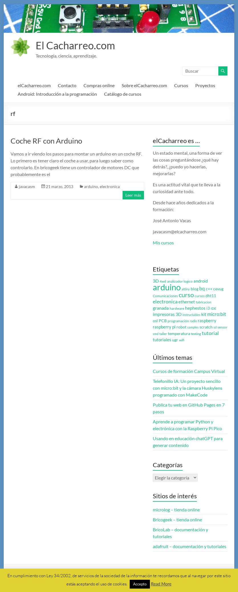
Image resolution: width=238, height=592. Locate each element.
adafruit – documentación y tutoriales (189, 546)
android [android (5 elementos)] (201, 281)
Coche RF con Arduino (46, 140)
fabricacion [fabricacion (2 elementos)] (203, 302)
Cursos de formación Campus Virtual (189, 371)
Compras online (99, 85)
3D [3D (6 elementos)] (156, 280)
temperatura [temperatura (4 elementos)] (179, 333)
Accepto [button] (140, 584)
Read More (161, 583)
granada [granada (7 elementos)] (161, 308)
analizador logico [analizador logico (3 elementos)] (180, 281)
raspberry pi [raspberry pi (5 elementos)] (164, 326)
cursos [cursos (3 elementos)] (200, 296)
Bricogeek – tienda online (177, 519)
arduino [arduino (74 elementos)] (167, 287)
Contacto (67, 85)
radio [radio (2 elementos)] (193, 321)
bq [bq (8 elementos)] (202, 288)
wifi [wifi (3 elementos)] (181, 340)
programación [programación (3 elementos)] (178, 321)
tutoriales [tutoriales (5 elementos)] (162, 339)
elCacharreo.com (34, 85)
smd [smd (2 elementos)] (155, 334)
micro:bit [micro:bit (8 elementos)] (216, 314)
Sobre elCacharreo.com (144, 85)
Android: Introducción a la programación (57, 94)
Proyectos (205, 85)
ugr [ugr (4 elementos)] (175, 340)
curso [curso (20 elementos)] (186, 295)
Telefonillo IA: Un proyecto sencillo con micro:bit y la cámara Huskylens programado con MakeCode (187, 387)
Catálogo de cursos (122, 94)
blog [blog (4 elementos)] (194, 289)
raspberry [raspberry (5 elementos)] (207, 320)
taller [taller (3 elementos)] (163, 334)
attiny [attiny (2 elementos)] (186, 289)
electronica (110, 186)
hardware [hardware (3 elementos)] (177, 308)
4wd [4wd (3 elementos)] (163, 281)
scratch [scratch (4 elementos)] (206, 327)
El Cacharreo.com (75, 45)
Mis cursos (163, 242)
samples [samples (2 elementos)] (193, 327)
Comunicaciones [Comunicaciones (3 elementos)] (165, 296)
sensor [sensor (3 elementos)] (222, 327)
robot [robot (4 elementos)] (181, 327)
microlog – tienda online (176, 509)
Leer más (133, 195)
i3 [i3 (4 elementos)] (208, 308)
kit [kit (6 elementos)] (203, 314)
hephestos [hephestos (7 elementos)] (195, 308)
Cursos (181, 85)
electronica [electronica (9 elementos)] (165, 302)
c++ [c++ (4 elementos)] (209, 289)
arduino (91, 186)
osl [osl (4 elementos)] (155, 321)
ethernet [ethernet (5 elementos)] (186, 301)
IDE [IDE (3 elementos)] (213, 308)
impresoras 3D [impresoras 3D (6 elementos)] (167, 314)
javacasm (27, 186)
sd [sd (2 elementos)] (215, 327)
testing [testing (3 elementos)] (196, 334)
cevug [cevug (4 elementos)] (218, 289)
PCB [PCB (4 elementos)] (163, 321)
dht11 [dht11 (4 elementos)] (211, 295)
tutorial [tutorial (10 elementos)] (210, 333)
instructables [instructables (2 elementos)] (191, 315)
